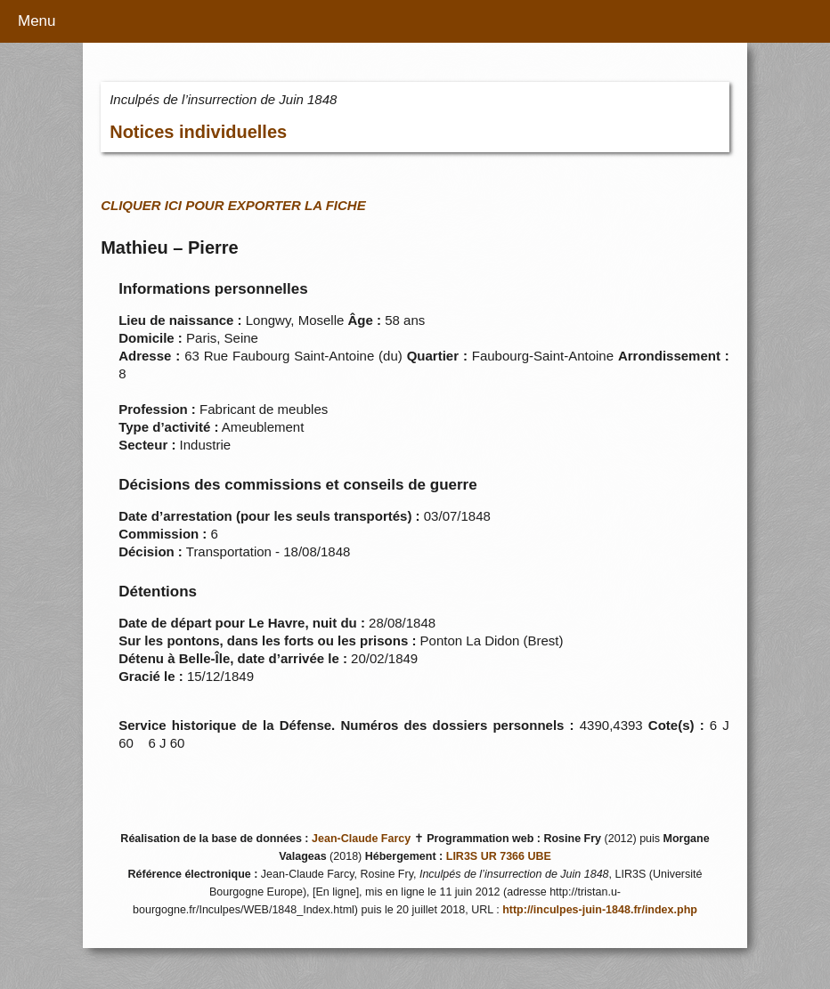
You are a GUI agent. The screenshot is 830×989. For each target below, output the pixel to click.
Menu (37, 20)
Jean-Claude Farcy (361, 838)
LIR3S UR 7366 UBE (498, 856)
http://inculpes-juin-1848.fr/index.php (599, 910)
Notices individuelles (198, 132)
